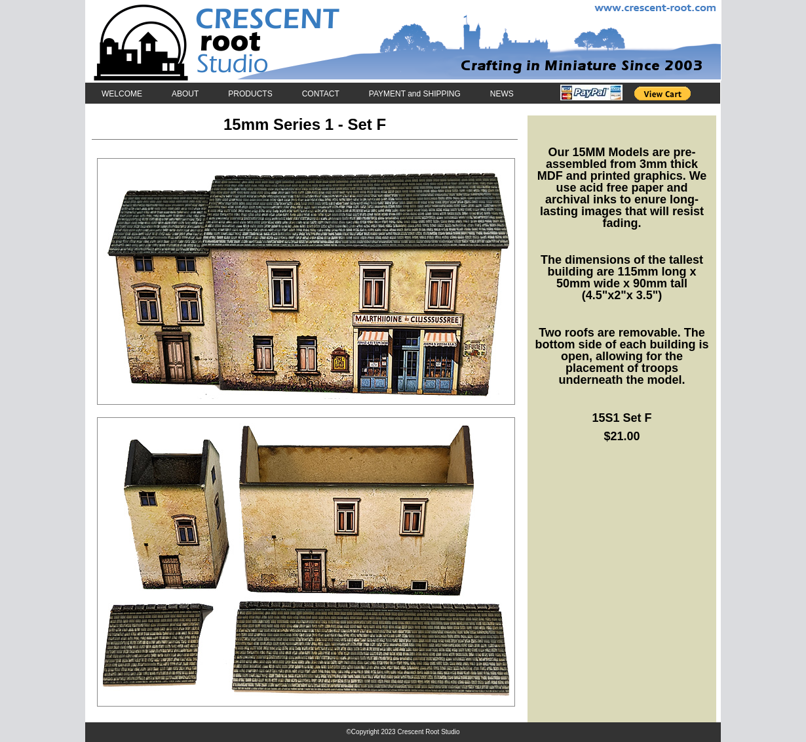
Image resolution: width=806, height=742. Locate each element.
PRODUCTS (250, 93)
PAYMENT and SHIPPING (415, 93)
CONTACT (320, 93)
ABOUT (185, 93)
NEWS (502, 93)
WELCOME (122, 93)
